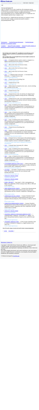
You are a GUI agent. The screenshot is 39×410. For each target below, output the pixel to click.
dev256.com (16, 256)
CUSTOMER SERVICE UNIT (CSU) (13, 163)
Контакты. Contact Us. (6, 242)
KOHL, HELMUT (9, 182)
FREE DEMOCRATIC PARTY (12, 188)
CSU (5, 60)
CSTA (5, 231)
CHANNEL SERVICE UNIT (11, 221)
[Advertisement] (12, 31)
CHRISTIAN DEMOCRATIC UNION (13, 203)
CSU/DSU (7, 169)
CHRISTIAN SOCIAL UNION (12, 196)
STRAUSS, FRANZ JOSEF (11, 175)
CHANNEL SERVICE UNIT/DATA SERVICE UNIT (17, 214)
